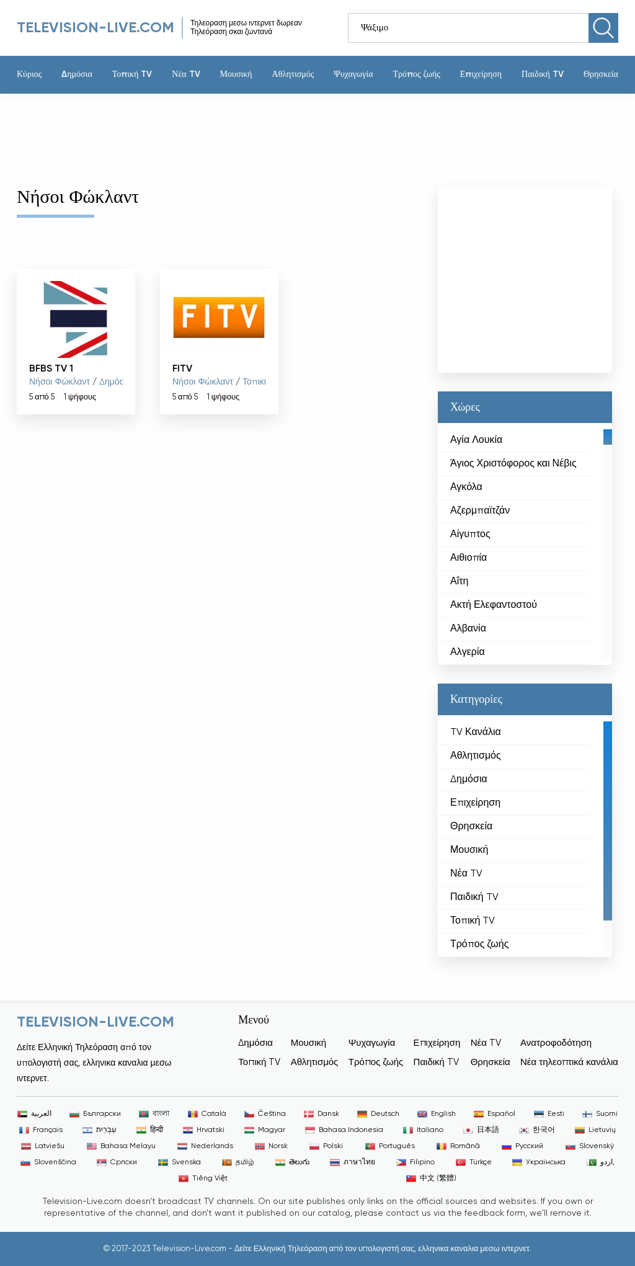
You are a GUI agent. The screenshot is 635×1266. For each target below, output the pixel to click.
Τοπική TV (132, 74)
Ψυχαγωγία (353, 74)
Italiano (423, 1130)
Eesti (549, 1114)
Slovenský (590, 1146)
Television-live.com (95, 27)
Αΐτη (459, 582)
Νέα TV (186, 74)
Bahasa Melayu (121, 1146)
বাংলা (154, 1114)
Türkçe (474, 1162)
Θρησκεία (601, 74)
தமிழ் (238, 1162)
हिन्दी (149, 1130)
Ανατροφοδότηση (556, 1043)
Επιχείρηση (481, 74)
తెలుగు (292, 1162)
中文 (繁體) (431, 1179)
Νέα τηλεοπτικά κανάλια (569, 1062)
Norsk (271, 1146)
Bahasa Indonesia (344, 1130)
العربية (34, 1114)
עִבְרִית (99, 1130)
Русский (522, 1146)
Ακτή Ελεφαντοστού (493, 605)
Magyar (264, 1130)
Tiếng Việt (203, 1179)
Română (458, 1146)
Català (207, 1114)
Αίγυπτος (470, 535)
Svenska (179, 1162)
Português (390, 1146)
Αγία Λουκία (476, 440)
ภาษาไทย (352, 1162)
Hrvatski (203, 1130)
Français (41, 1130)
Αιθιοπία (468, 558)
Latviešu (42, 1146)
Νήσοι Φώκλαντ (59, 382)
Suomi (600, 1114)
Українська (539, 1162)
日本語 (481, 1130)
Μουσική (236, 74)
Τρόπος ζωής (416, 74)
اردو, (601, 1162)
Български (95, 1114)
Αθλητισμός (293, 74)
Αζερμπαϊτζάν (480, 511)
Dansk (321, 1114)
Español (494, 1114)
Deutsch (378, 1114)
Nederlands (205, 1146)
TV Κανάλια (475, 733)
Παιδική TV (543, 74)
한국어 (537, 1130)
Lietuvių (595, 1130)
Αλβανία (468, 629)
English (436, 1114)
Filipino (415, 1162)
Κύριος (29, 74)
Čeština (265, 1114)
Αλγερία (467, 653)
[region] (525, 544)
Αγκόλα (466, 488)
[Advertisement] (308, 134)
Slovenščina (48, 1162)
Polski (326, 1146)
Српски (117, 1162)
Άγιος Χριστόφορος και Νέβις (513, 464)
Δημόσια (76, 74)
